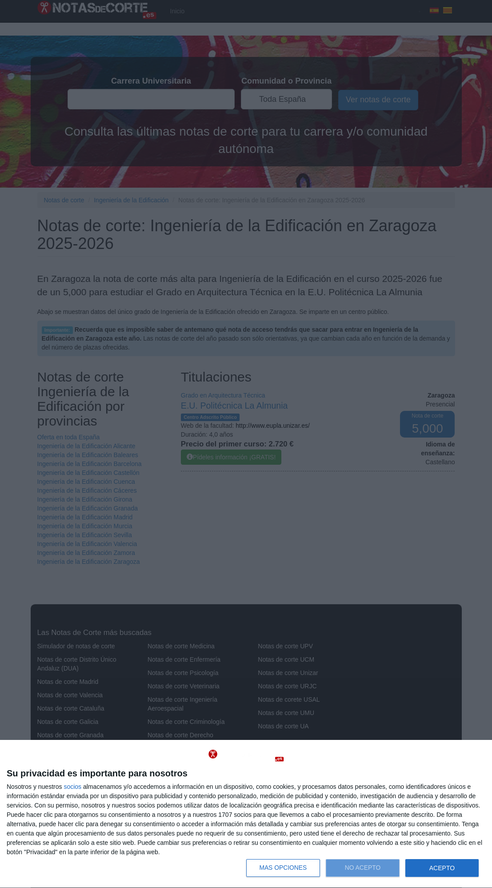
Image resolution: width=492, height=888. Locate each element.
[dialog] (246, 814)
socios (72, 787)
